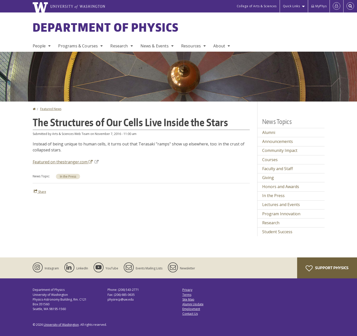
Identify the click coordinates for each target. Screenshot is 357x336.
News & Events (154, 46)
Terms (186, 295)
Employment (191, 309)
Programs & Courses (78, 46)
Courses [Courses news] (270, 159)
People (39, 46)
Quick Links (291, 6)
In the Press (68, 176)
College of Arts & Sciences (257, 6)
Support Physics (327, 268)
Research (119, 46)
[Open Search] (350, 6)
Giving (268, 177)
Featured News (50, 109)
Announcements (277, 141)
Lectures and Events (281, 204)
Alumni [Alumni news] (268, 132)
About (219, 46)
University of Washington (61, 325)
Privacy (187, 290)
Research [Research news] (270, 222)
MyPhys (319, 6)
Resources (191, 46)
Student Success (277, 231)
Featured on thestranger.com (66, 162)
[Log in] (336, 6)
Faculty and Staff (277, 168)
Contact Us (190, 314)
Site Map (188, 299)
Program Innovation (281, 214)
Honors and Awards (280, 186)
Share (40, 191)
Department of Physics (106, 27)
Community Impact (279, 150)
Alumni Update (193, 304)
